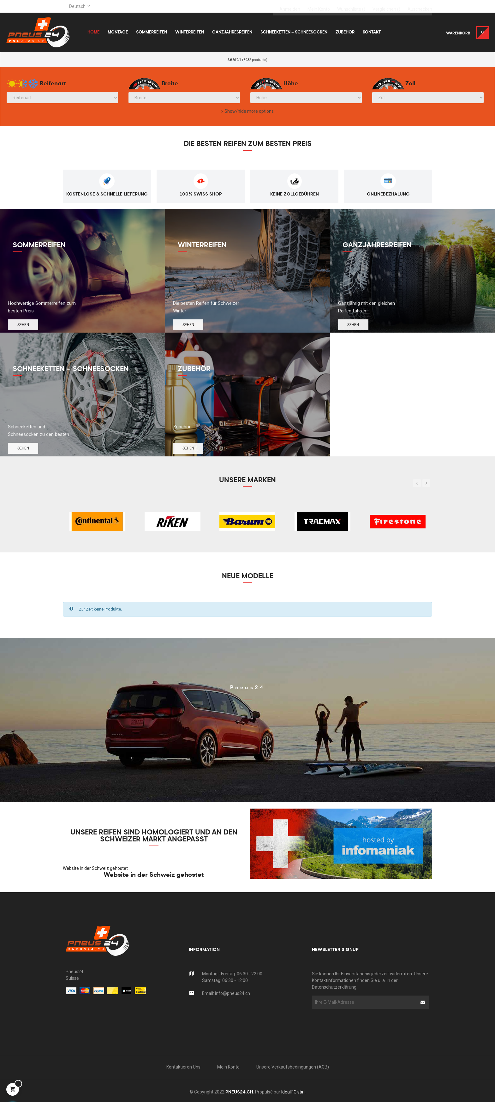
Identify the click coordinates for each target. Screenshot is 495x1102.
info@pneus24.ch (232, 993)
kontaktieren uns (183, 1066)
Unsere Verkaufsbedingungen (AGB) (292, 1066)
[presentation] (363, 1021)
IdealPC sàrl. (293, 1091)
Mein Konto (228, 1066)
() (351, 6)
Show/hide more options (249, 111)
